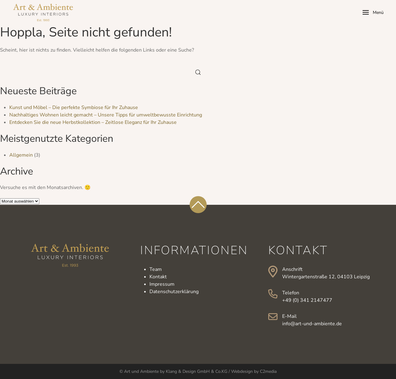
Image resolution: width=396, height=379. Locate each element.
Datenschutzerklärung (174, 291)
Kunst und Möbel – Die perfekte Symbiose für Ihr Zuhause (73, 107)
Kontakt (158, 276)
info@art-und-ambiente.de (312, 323)
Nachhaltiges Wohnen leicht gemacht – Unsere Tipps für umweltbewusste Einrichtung (105, 115)
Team (155, 269)
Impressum (161, 284)
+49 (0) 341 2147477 (307, 300)
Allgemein (21, 155)
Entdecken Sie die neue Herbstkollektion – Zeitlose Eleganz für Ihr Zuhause (93, 122)
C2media (268, 371)
